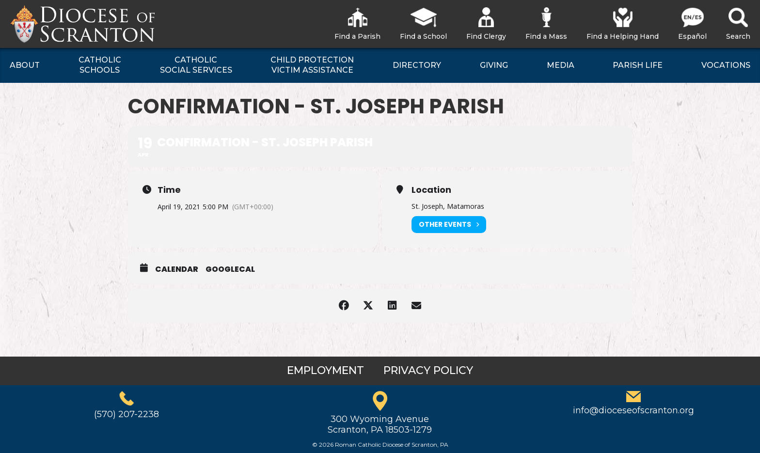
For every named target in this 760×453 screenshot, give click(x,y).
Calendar (176, 269)
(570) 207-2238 (126, 414)
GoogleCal (230, 269)
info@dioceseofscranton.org (633, 410)
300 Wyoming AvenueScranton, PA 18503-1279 (380, 424)
